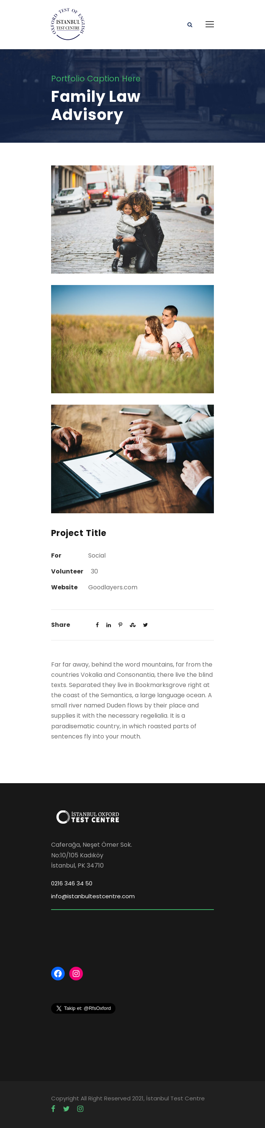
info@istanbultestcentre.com (93, 896)
